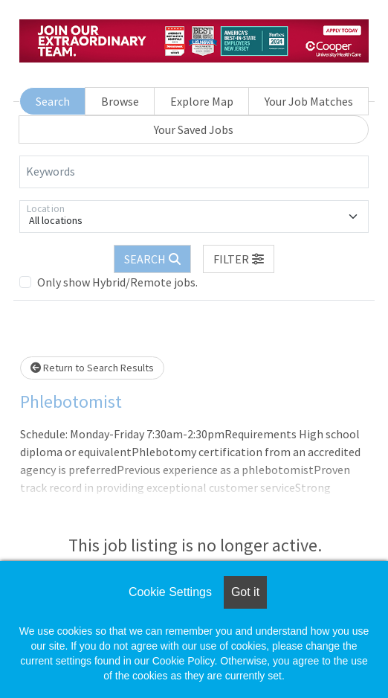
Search (53, 101)
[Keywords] (194, 172)
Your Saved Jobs (193, 129)
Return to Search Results (92, 367)
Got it (245, 592)
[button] (238, 259)
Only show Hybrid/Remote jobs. (117, 282)
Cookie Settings (170, 592)
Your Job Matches (309, 101)
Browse (120, 101)
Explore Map (201, 101)
